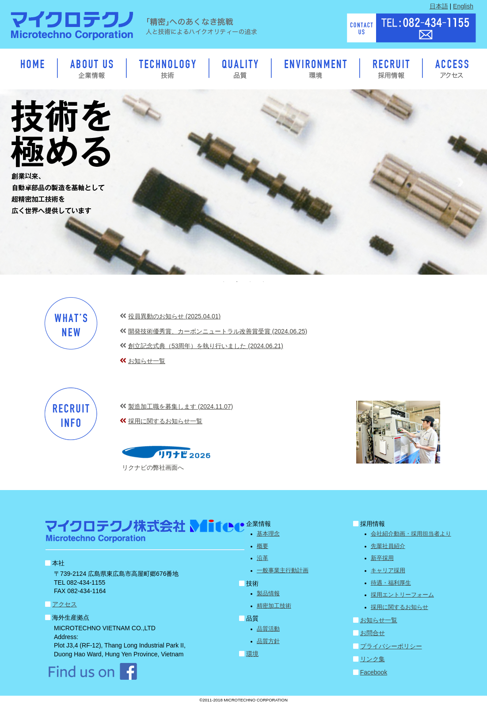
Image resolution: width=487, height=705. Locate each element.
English (463, 6)
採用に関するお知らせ (399, 607)
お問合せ (372, 632)
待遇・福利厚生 (391, 583)
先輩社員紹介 (388, 546)
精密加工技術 (274, 606)
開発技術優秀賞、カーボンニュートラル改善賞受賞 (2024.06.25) (217, 331)
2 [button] (236, 281)
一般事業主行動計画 (282, 570)
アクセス (64, 604)
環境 (252, 653)
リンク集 (372, 659)
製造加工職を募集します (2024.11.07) (180, 406)
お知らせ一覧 (146, 360)
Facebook (373, 672)
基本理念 (268, 534)
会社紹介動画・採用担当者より (411, 534)
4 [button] (263, 281)
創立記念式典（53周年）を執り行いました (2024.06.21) (205, 345)
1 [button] (223, 281)
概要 (262, 546)
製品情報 (268, 593)
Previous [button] (26, 182)
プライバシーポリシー (391, 646)
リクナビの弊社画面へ (153, 467)
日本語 (439, 6)
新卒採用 (382, 558)
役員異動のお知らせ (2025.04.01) (174, 316)
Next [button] (460, 182)
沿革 (262, 558)
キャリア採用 (388, 570)
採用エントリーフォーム (402, 595)
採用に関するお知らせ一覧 (165, 421)
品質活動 (268, 629)
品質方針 (268, 641)
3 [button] (250, 281)
